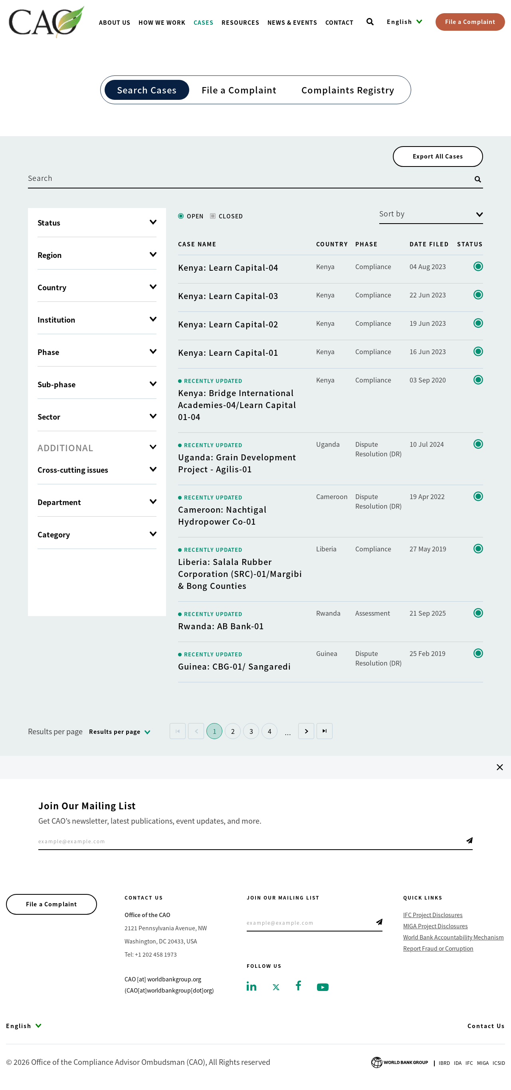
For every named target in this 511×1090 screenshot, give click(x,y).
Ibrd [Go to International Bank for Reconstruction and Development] (444, 1064)
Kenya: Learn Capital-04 (228, 269)
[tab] (97, 449)
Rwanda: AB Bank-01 (221, 628)
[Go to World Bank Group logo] (399, 1063)
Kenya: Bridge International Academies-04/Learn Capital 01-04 (237, 406)
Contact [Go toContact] (339, 22)
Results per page (55, 733)
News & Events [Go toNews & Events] (292, 22)
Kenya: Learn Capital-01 (228, 354)
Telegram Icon (469, 842)
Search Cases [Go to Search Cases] (147, 89)
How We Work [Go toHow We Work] (162, 22)
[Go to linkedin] (251, 987)
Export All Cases (435, 157)
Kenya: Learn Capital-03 (228, 297)
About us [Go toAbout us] (115, 22)
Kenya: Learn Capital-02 (228, 326)
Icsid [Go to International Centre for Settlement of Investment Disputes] (499, 1064)
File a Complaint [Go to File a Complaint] (239, 89)
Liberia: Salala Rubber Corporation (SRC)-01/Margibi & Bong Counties (240, 575)
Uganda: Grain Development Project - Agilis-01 (237, 465)
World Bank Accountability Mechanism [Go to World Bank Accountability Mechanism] (453, 939)
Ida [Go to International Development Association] (457, 1064)
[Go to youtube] (323, 988)
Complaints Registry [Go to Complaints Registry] (347, 89)
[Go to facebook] (298, 986)
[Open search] (370, 22)
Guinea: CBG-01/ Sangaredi (234, 668)
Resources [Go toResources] (240, 22)
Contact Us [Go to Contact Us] (486, 1028)
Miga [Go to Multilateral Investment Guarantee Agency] (483, 1064)
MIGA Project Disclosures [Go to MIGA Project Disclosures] (435, 928)
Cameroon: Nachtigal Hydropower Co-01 (222, 517)
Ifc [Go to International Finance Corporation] (469, 1064)
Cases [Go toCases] (204, 22)
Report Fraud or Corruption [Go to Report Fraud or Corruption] (438, 950)
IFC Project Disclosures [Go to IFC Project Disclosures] (433, 917)
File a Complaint (470, 22)
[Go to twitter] (276, 988)
